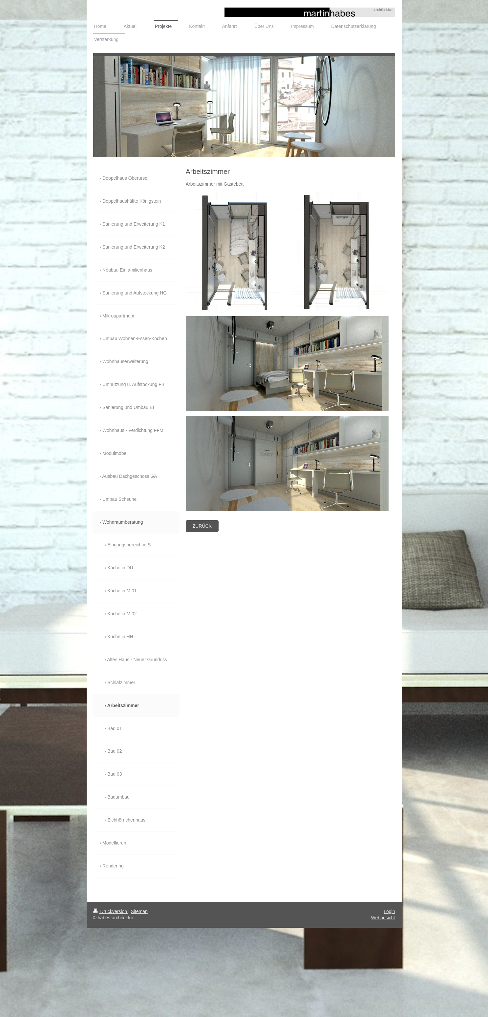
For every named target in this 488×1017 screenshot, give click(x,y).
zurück (202, 526)
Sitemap (139, 911)
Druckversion (110, 911)
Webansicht (383, 917)
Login (389, 911)
